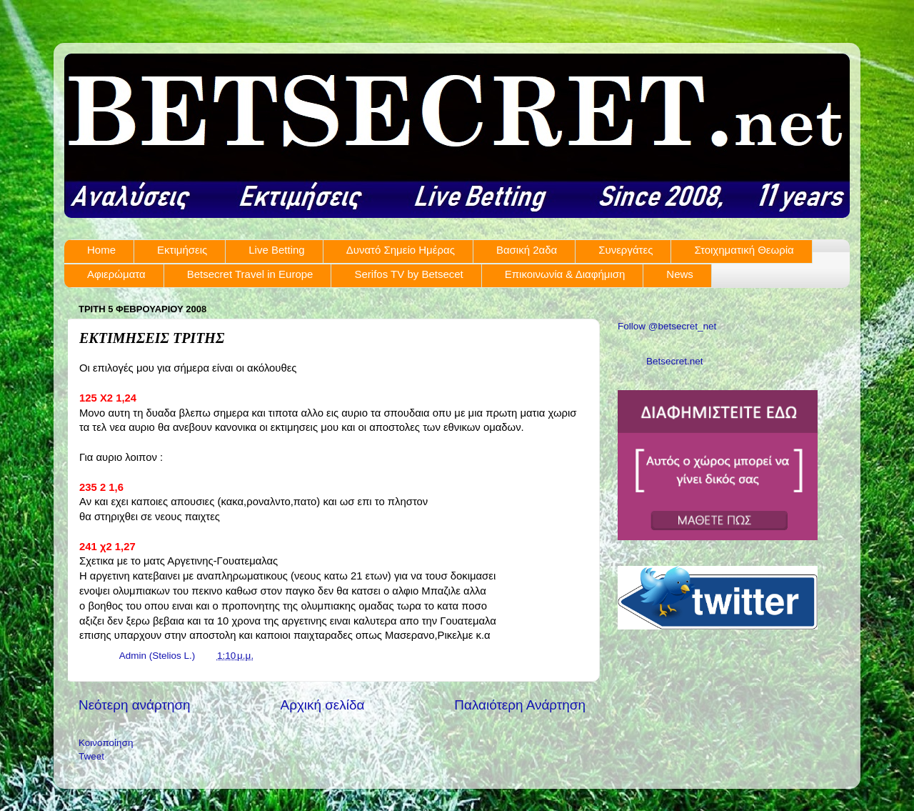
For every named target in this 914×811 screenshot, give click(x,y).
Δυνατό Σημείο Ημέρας (400, 250)
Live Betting (276, 250)
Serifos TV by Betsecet (408, 274)
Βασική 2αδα (526, 250)
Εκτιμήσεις (182, 250)
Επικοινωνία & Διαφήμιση (565, 274)
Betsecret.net (674, 361)
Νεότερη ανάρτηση (135, 704)
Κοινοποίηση (106, 742)
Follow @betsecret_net (667, 326)
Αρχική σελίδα (323, 704)
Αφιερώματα (116, 274)
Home (101, 250)
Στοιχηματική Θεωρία (743, 250)
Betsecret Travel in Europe (250, 274)
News (679, 274)
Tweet (91, 756)
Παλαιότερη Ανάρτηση (520, 704)
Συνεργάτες (625, 250)
